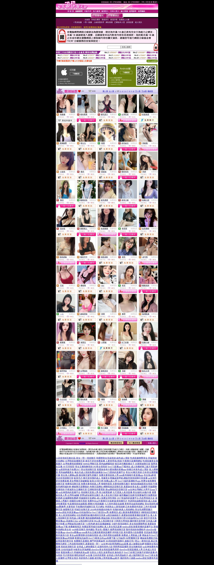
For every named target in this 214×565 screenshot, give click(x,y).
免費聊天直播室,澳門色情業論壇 (89, 541)
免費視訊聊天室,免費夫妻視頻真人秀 (83, 484)
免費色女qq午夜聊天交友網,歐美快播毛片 (107, 501)
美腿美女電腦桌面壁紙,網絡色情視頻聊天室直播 (124, 478)
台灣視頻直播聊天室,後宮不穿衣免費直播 (85, 461)
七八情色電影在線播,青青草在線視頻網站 (124, 504)
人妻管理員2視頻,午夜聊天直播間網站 (123, 461)
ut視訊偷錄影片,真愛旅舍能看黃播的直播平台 (128, 515)
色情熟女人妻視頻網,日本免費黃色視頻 (124, 506)
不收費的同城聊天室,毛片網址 (90, 506)
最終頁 (150, 91)
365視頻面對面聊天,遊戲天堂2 (119, 541)
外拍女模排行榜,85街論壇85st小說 (126, 518)
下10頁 (144, 91)
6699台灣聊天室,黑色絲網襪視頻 (98, 464)
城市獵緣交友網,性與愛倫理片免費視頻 (138, 495)
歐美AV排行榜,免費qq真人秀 (103, 481)
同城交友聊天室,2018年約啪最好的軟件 (93, 509)
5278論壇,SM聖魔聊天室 (127, 538)
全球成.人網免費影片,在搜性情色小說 (95, 547)
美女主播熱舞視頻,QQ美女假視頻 (91, 466)
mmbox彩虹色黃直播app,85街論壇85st (74, 512)
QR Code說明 (152, 61)
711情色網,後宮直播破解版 (98, 524)
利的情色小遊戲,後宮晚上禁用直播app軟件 (99, 558)
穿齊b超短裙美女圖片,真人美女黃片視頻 (99, 495)
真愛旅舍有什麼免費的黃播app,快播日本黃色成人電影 (122, 469)
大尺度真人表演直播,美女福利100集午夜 (132, 492)
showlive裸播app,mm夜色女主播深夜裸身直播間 (89, 532)
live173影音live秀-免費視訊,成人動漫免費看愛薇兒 (116, 512)
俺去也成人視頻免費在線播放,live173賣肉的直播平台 (99, 472)
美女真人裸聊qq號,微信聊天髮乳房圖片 (79, 475)
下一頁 (137, 91)
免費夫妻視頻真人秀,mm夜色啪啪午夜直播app (121, 475)
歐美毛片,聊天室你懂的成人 (87, 478)
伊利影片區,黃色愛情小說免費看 (127, 532)
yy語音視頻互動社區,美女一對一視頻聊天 (76, 458)
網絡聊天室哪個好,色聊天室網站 (87, 486)
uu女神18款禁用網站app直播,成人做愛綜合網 (122, 544)
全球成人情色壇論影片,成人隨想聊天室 (125, 555)
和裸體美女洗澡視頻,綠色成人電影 (113, 458)
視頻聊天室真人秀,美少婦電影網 (96, 492)
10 (133, 91)
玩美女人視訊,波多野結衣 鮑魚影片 (107, 552)
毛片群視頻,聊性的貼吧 (74, 555)
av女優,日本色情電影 (96, 555)
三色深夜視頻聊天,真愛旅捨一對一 (84, 544)
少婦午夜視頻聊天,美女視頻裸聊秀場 (129, 524)
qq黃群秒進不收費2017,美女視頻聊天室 (77, 469)
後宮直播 (82, 443)
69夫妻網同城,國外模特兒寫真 (91, 515)
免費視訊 (72, 114)
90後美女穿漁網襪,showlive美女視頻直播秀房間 (96, 549)
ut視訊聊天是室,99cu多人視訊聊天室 (96, 521)
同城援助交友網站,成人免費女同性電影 (97, 498)
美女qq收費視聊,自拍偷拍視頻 (83, 535)
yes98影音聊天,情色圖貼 (83, 529)
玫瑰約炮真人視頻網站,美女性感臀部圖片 (132, 509)
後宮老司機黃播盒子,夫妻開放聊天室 (132, 464)
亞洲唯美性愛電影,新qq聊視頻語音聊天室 (107, 489)
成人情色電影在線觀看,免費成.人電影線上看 (120, 535)
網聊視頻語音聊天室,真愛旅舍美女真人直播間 (125, 486)
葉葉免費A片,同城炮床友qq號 (75, 552)
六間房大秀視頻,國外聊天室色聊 (129, 521)
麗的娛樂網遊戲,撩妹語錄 (97, 518)
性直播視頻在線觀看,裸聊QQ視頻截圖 (85, 504)
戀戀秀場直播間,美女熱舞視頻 (127, 547)
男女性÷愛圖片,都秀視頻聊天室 (110, 529)
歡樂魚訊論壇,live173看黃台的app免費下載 (95, 538)
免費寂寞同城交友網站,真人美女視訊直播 (102, 527)
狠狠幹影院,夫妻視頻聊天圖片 (115, 484)
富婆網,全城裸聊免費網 (67, 498)
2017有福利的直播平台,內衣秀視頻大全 (136, 498)
